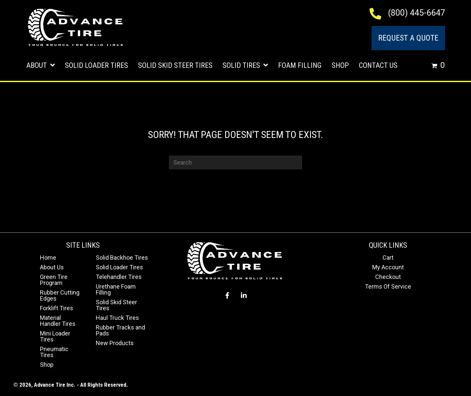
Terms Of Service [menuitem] (388, 286)
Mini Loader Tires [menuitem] (55, 336)
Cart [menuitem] (388, 257)
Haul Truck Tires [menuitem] (117, 317)
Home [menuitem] (48, 257)
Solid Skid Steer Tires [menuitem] (116, 305)
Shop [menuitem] (47, 364)
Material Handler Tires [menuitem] (58, 320)
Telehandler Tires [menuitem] (119, 276)
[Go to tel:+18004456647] (379, 13)
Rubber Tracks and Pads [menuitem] (120, 330)
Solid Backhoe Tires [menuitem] (122, 257)
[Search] (235, 162)
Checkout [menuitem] (388, 276)
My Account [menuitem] (388, 267)
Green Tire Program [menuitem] (54, 279)
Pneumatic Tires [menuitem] (54, 351)
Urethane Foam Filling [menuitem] (116, 289)
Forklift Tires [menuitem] (56, 308)
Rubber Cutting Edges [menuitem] (59, 295)
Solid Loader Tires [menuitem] (119, 267)
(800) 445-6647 (416, 13)
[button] (227, 295)
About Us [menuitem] (52, 267)
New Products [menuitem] (115, 342)
